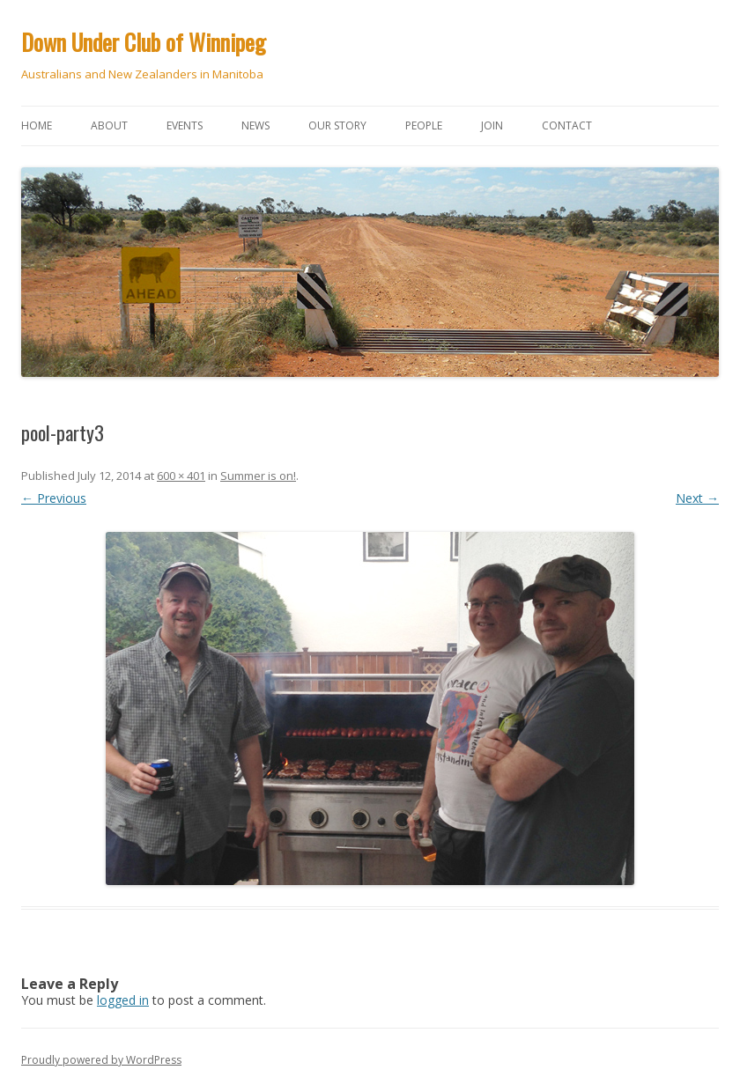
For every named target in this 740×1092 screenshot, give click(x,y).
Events (184, 125)
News (255, 125)
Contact (567, 125)
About (109, 125)
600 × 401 (181, 475)
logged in (123, 1000)
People (423, 125)
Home (36, 125)
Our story (337, 125)
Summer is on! (258, 475)
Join (492, 125)
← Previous (53, 498)
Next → (697, 498)
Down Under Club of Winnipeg (143, 42)
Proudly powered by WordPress (101, 1059)
